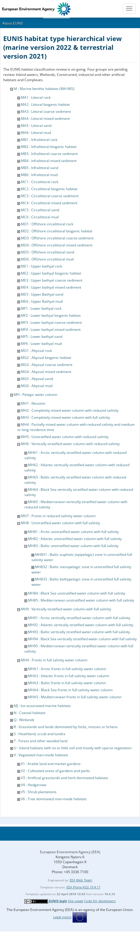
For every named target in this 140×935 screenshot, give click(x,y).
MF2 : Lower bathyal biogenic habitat (51, 315)
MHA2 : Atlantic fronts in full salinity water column (68, 675)
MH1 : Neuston (33, 403)
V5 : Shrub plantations (38, 791)
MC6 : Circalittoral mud (40, 216)
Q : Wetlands (24, 719)
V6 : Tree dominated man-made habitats (54, 798)
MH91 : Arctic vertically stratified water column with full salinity (79, 617)
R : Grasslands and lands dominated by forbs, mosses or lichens (66, 726)
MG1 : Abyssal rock (36, 350)
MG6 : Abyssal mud (36, 385)
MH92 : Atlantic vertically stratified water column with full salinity (80, 624)
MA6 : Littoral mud (36, 132)
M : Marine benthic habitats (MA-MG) (44, 88)
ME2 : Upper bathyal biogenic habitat (51, 273)
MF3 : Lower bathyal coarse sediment (51, 322)
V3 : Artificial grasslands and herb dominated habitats (64, 777)
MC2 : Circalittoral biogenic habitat (49, 188)
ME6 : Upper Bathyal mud (42, 301)
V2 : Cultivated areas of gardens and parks (55, 770)
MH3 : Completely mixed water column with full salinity (65, 417)
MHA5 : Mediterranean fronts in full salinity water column (74, 696)
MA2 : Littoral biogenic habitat (45, 104)
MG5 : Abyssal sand (37, 378)
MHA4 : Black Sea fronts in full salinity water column (70, 689)
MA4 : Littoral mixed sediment (45, 118)
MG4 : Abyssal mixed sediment (46, 371)
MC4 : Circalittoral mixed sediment (49, 202)
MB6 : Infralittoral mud (39, 174)
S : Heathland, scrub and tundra (39, 733)
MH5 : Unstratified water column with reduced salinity (65, 436)
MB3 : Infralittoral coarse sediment (49, 153)
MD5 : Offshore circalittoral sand (47, 252)
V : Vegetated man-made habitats (41, 754)
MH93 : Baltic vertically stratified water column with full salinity (79, 631)
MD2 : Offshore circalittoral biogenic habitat (56, 231)
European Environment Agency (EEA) (70, 851)
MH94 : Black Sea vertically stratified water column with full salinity (82, 638)
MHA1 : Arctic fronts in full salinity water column (67, 668)
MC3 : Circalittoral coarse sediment (50, 195)
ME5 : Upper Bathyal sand (42, 294)
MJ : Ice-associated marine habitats (42, 705)
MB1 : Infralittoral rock (39, 139)
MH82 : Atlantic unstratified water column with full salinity (75, 538)
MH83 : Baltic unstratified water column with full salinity (73, 545)
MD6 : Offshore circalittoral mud (47, 259)
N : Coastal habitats (30, 712)
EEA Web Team (81, 880)
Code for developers (100, 901)
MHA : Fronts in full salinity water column (54, 660)
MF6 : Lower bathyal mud (41, 343)
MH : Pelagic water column (35, 394)
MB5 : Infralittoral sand (39, 167)
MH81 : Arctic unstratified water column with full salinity (73, 531)
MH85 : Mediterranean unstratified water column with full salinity (81, 600)
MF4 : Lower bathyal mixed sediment (51, 329)
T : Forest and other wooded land (40, 740)
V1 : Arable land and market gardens (51, 763)
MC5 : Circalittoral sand (40, 209)
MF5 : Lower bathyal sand (41, 336)
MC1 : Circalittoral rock (39, 181)
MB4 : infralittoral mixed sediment (48, 160)
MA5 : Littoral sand (36, 125)
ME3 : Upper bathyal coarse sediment (51, 280)
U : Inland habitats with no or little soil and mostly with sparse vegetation (72, 747)
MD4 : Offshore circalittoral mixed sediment (56, 245)
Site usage (75, 901)
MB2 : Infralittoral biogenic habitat (48, 146)
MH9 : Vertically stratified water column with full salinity (66, 609)
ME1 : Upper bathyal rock (41, 266)
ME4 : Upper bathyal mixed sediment (51, 287)
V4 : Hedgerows (33, 784)
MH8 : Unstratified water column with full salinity (60, 522)
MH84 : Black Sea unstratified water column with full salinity (76, 593)
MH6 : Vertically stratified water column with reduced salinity (70, 443)
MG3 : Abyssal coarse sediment (46, 364)
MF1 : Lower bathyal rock (41, 308)
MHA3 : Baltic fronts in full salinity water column (67, 682)
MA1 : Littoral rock (36, 97)
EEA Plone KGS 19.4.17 (83, 887)
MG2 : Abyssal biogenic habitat (46, 357)
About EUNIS (12, 23)
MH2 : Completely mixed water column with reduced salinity (70, 410)
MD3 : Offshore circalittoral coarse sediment (57, 238)
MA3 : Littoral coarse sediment (46, 111)
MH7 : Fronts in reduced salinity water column (58, 515)
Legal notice (62, 917)
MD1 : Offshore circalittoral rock (47, 224)
